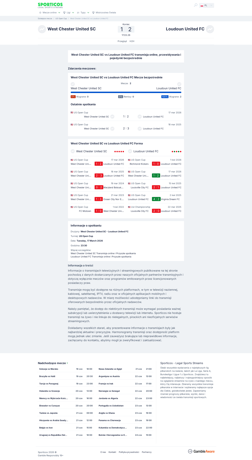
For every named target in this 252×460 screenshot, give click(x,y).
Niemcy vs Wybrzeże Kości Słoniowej (54, 398)
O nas (103, 452)
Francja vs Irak (106, 383)
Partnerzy (147, 452)
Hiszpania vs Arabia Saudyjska (54, 420)
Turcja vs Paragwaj (48, 383)
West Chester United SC (86, 88)
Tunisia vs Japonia (48, 413)
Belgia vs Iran (46, 427)
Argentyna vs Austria (109, 376)
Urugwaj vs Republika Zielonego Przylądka (54, 435)
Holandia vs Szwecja (49, 391)
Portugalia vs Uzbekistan (111, 405)
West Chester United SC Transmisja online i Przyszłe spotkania (103, 253)
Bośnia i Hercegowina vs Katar (114, 435)
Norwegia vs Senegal (109, 391)
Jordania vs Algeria (108, 398)
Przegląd (122, 41)
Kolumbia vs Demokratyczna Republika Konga (114, 427)
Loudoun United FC (168, 88)
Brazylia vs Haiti (47, 376)
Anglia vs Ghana (107, 413)
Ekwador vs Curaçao (49, 405)
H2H (132, 41)
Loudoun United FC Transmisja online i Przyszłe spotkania (101, 256)
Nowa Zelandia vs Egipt (110, 369)
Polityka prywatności (129, 452)
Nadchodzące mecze (53, 363)
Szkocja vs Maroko (48, 369)
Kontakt (112, 452)
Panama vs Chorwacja (110, 420)
